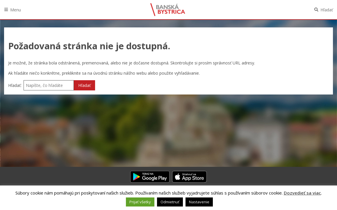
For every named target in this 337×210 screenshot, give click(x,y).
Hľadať (326, 10)
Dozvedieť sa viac (302, 193)
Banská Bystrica (167, 9)
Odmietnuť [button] (170, 201)
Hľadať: (15, 85)
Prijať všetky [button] (140, 201)
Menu (15, 10)
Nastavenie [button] (199, 201)
